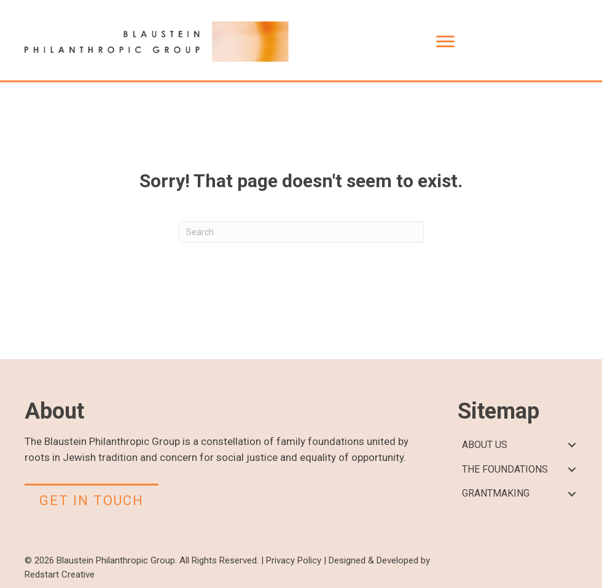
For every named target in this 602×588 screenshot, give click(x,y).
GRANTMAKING (496, 493)
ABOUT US (484, 445)
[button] (571, 445)
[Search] (301, 232)
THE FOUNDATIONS (505, 469)
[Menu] (445, 41)
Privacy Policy (293, 560)
